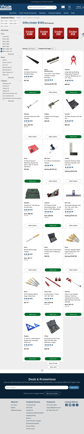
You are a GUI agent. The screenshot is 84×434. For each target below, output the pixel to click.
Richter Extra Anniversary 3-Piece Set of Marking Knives (53, 230)
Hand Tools (12, 13)
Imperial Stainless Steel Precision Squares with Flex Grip (73, 141)
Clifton (4, 75)
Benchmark (6, 70)
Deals (73, 13)
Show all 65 (53, 367)
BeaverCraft (6, 67)
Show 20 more (53, 363)
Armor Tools (6, 62)
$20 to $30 (5, 41)
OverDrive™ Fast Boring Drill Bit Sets (32, 185)
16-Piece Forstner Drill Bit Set (73, 96)
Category (6, 81)
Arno (4, 65)
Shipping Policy (31, 415)
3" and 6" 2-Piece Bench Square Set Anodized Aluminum (32, 318)
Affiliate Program (16, 410)
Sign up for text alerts (52, 393)
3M (3, 60)
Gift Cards (63, 8)
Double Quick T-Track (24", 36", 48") (53, 273)
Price (6, 34)
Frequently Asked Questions (35, 413)
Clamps (5, 91)
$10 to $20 (5, 39)
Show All (11, 54)
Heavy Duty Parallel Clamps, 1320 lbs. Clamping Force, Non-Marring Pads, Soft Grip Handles (73, 275)
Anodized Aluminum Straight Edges (32, 51)
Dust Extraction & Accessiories (11, 99)
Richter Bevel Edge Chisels (32, 229)
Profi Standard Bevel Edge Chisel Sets (32, 273)
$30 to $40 (5, 44)
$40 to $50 (5, 46)
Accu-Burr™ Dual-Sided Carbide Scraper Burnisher (53, 52)
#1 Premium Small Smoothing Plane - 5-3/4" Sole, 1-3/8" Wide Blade (53, 185)
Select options (53, 92)
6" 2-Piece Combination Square (53, 140)
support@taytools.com (54, 407)
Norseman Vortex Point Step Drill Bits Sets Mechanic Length (53, 318)
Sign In (69, 8)
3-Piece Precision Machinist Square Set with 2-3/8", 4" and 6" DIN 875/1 (32, 141)
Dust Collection (7, 96)
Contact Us (29, 410)
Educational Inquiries (32, 423)
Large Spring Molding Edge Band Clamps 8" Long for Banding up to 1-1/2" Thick (73, 53)
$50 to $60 (6, 49)
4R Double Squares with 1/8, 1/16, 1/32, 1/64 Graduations (73, 185)
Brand (6, 57)
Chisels (5, 88)
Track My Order (31, 405)
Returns (28, 418)
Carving (5, 86)
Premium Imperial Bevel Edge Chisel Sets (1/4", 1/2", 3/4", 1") (73, 230)
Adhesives (6, 83)
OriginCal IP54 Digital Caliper (53, 96)
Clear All (19, 17)
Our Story (14, 405)
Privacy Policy (30, 426)
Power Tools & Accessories (27, 13)
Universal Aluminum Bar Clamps (32, 96)
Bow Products (7, 72)
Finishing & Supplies (54, 13)
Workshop (42, 13)
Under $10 (5, 36)
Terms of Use (30, 429)
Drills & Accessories (9, 93)
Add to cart (32, 92)
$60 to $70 (6, 51)
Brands (66, 13)
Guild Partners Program (33, 421)
